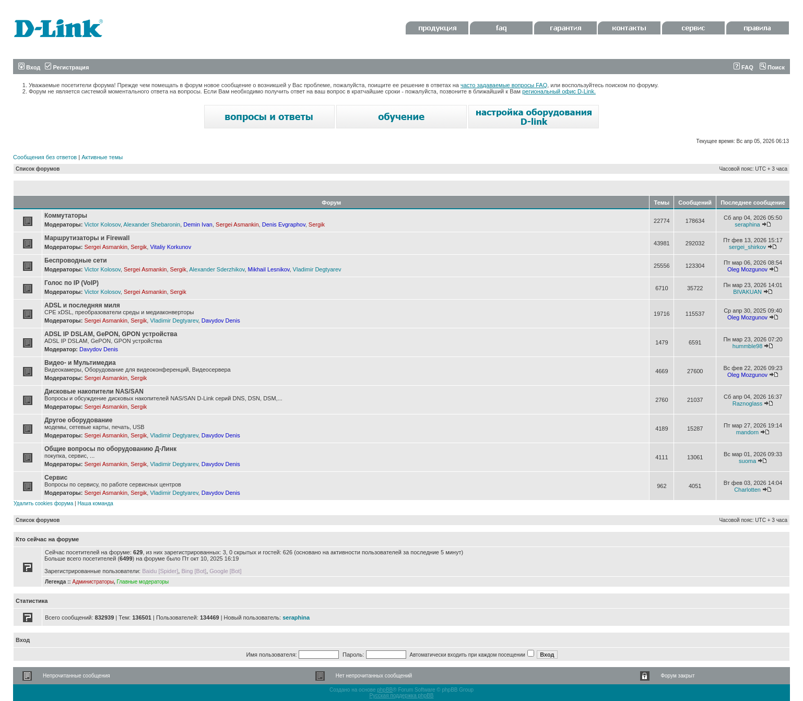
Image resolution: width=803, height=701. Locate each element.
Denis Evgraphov (283, 224)
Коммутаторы (65, 215)
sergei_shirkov (747, 247)
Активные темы (102, 157)
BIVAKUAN (747, 292)
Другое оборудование (78, 420)
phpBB (385, 690)
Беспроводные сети (75, 260)
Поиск (772, 67)
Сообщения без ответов (45, 157)
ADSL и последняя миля (82, 305)
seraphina (747, 224)
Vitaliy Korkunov (170, 247)
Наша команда (95, 503)
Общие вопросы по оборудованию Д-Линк (110, 449)
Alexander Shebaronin (151, 224)
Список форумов (38, 169)
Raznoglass (747, 403)
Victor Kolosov (102, 224)
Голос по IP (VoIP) (71, 283)
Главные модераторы (142, 582)
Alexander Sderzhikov (216, 269)
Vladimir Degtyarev (317, 269)
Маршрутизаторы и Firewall (86, 238)
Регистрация (67, 67)
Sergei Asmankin (237, 224)
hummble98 (747, 346)
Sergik (317, 224)
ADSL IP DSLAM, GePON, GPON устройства (110, 334)
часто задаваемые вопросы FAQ (503, 85)
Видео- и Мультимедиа (80, 362)
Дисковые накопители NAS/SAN (94, 391)
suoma (747, 461)
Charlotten (747, 489)
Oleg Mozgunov (747, 269)
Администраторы (92, 582)
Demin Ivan (197, 224)
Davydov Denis (221, 320)
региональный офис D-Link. (559, 91)
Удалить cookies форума (43, 503)
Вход (29, 67)
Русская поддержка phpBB (401, 695)
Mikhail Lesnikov (269, 269)
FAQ (743, 67)
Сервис (55, 477)
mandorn (747, 432)
